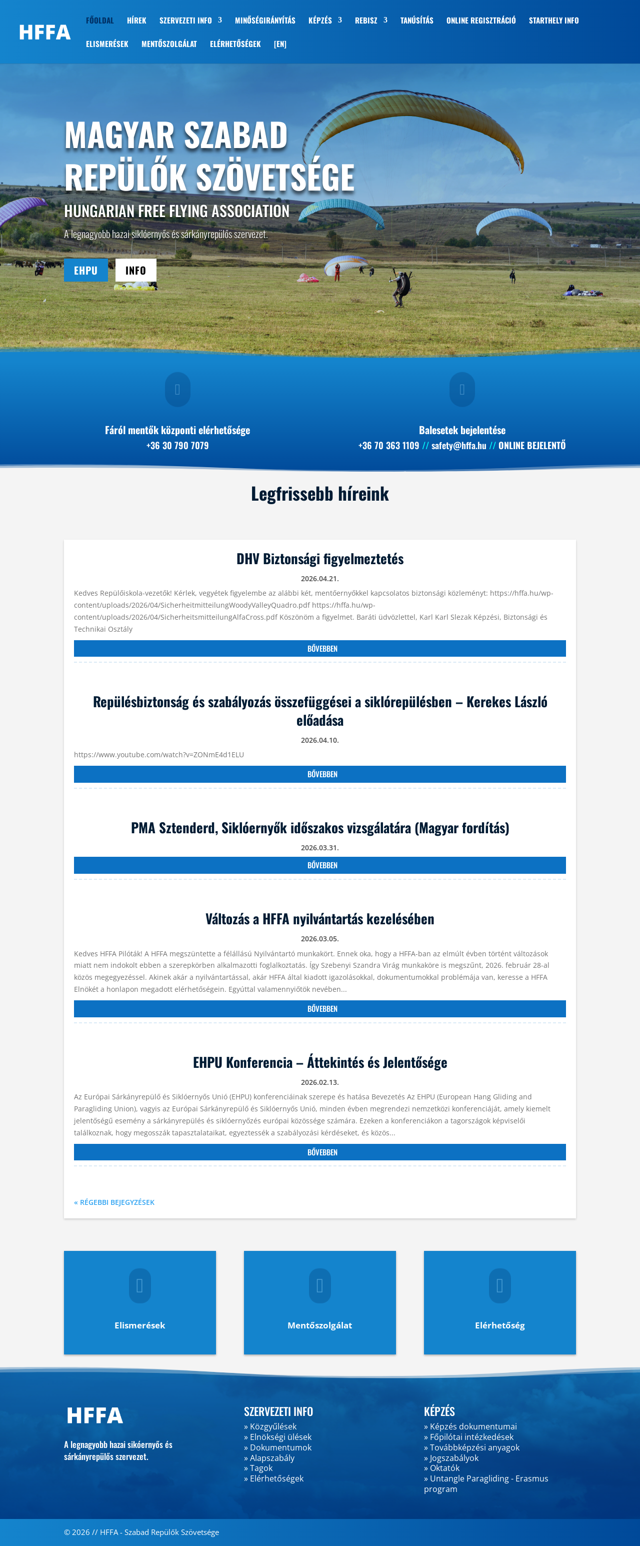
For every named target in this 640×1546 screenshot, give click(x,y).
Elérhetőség (500, 1325)
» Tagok (258, 1467)
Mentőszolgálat (320, 1325)
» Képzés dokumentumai (470, 1426)
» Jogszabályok (451, 1457)
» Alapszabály (269, 1457)
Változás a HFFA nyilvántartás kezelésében (320, 918)
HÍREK (136, 21)
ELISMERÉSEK (107, 44)
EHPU (86, 270)
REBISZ (366, 21)
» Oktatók (442, 1467)
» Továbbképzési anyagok (472, 1447)
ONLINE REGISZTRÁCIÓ (481, 21)
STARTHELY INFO (554, 21)
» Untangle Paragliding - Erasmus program (486, 1483)
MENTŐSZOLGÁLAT (169, 44)
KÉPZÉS (320, 21)
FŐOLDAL (100, 21)
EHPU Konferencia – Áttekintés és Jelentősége (320, 1062)
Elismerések (140, 1325)
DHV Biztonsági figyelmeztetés (320, 558)
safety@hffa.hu (459, 445)
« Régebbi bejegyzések (114, 1202)
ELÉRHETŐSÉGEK (235, 44)
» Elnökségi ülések (278, 1436)
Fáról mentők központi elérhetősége (177, 429)
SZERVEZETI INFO (186, 21)
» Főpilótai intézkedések (469, 1436)
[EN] (280, 44)
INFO (136, 270)
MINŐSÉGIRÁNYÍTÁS (265, 21)
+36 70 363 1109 (389, 445)
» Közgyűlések (270, 1426)
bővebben (323, 648)
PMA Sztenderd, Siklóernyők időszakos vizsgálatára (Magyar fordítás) (320, 827)
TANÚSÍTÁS (417, 21)
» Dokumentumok (278, 1447)
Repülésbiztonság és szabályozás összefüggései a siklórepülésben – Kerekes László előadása (320, 710)
